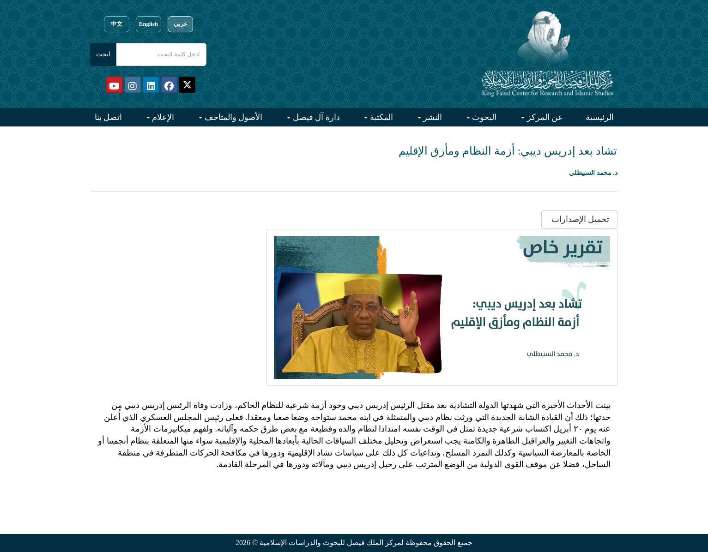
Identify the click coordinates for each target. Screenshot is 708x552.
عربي (181, 24)
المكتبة (380, 117)
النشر (431, 117)
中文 (116, 24)
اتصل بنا (108, 117)
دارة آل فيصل (315, 117)
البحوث (483, 117)
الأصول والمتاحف (232, 117)
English (148, 24)
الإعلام (162, 117)
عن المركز (544, 117)
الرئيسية (600, 117)
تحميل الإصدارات (579, 219)
